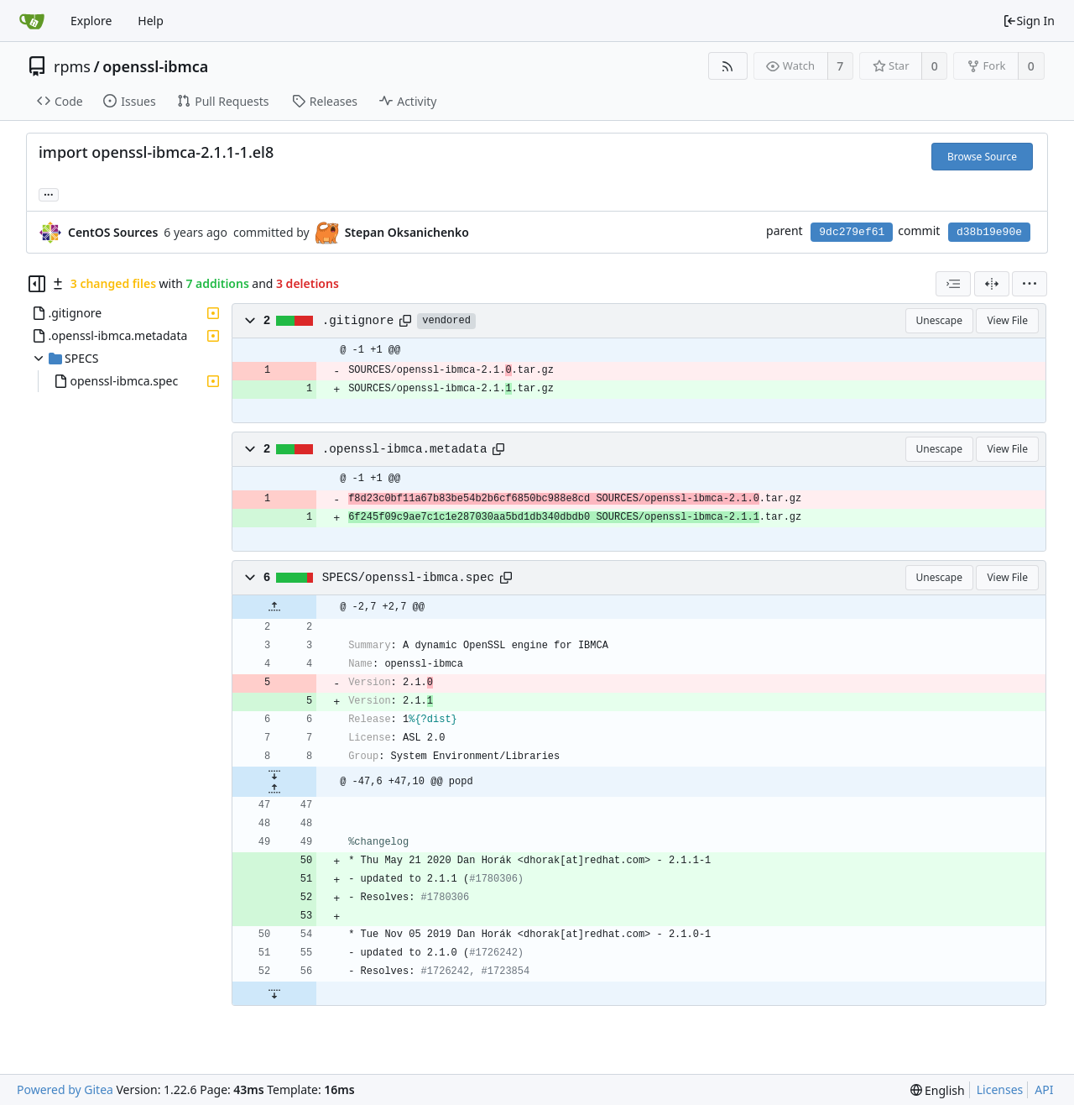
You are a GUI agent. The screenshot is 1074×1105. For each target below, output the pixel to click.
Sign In (1029, 21)
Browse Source (982, 156)
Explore (91, 21)
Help (151, 21)
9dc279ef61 (851, 232)
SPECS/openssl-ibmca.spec (408, 577)
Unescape (939, 320)
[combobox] (953, 283)
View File (1007, 320)
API (1044, 1089)
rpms (72, 66)
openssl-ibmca (155, 66)
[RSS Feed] (728, 66)
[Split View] (991, 283)
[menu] (1029, 283)
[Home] (31, 21)
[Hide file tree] (37, 283)
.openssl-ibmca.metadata (404, 449)
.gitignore (358, 320)
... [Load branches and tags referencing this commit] (49, 193)
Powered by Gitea (65, 1089)
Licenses (1000, 1089)
